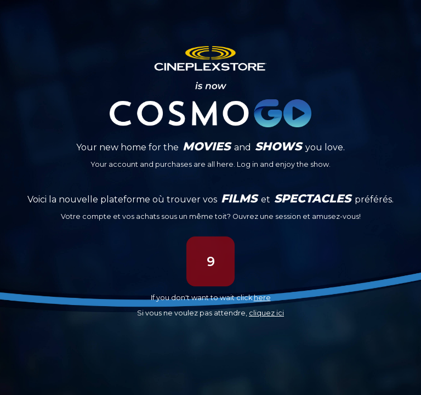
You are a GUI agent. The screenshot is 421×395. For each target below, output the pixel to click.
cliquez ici (266, 313)
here (262, 298)
